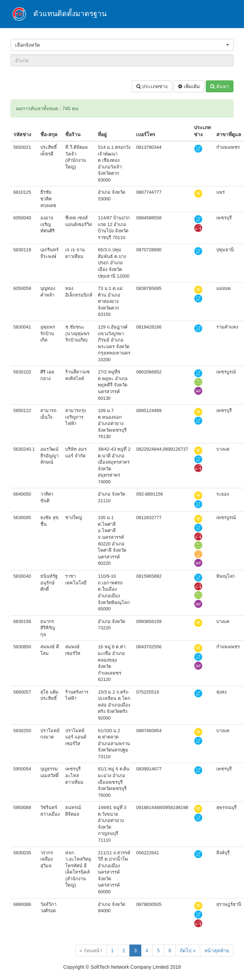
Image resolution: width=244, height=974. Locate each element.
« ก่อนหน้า (91, 950)
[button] (122, 45)
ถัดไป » (188, 950)
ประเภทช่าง (152, 86)
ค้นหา (219, 86)
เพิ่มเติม (189, 86)
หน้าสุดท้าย (216, 950)
